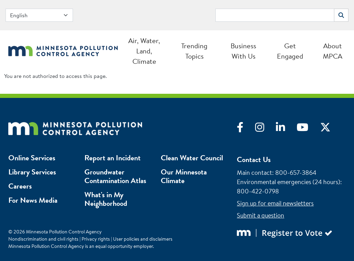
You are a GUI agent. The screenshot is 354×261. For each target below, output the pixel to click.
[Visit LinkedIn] (286, 129)
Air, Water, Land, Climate (144, 51)
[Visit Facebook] (246, 129)
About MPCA (332, 51)
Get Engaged (290, 51)
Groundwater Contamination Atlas (115, 176)
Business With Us (243, 51)
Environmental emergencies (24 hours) (288, 182)
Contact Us (254, 159)
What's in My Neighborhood (105, 199)
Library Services (32, 172)
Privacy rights (96, 238)
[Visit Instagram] (265, 129)
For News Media (32, 200)
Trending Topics (194, 51)
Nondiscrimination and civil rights (43, 238)
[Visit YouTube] (308, 129)
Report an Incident (112, 157)
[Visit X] (330, 129)
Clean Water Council (192, 157)
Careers (20, 186)
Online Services (31, 157)
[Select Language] (39, 15)
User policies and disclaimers (143, 238)
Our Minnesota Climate (184, 176)
